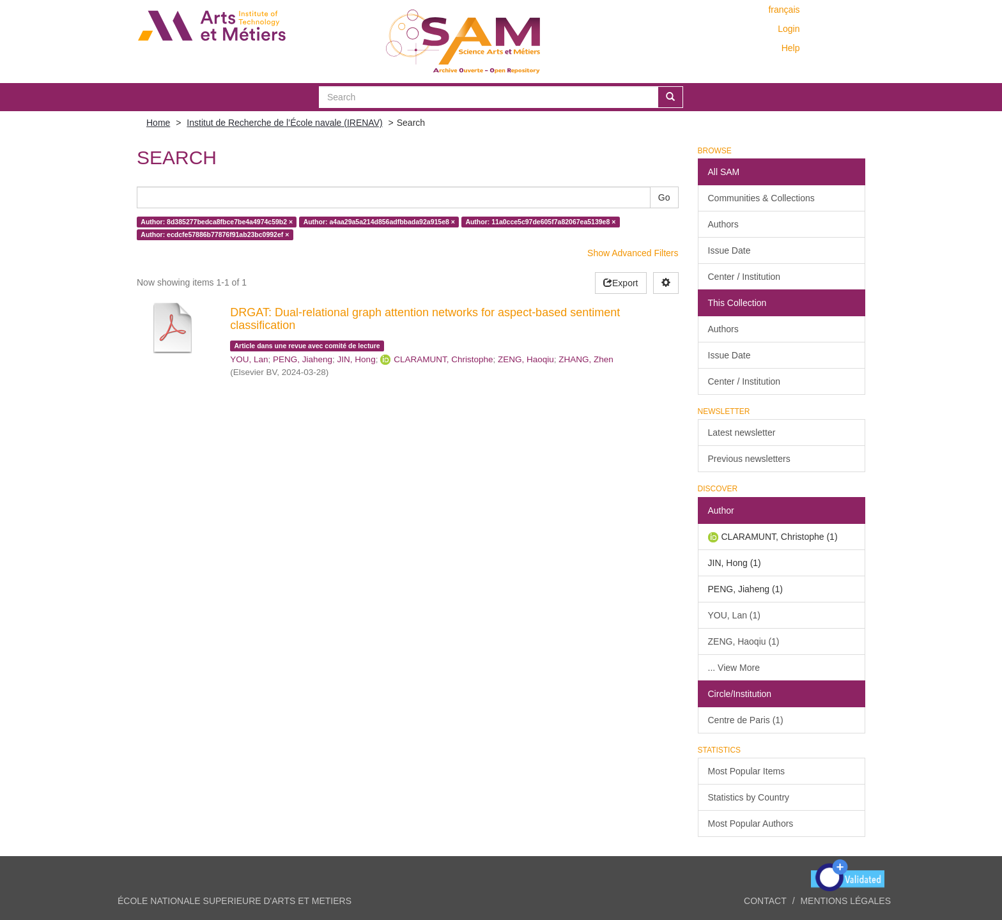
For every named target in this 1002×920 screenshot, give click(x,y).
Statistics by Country (749, 797)
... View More (734, 668)
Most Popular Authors (751, 823)
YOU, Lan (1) (734, 615)
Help (791, 48)
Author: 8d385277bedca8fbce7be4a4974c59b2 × (217, 222)
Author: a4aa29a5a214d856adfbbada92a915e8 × (379, 222)
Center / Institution (744, 277)
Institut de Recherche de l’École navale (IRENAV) (284, 123)
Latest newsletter (742, 432)
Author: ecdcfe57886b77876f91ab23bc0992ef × (215, 234)
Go (664, 197)
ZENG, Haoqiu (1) (744, 641)
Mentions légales (845, 901)
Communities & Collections (761, 198)
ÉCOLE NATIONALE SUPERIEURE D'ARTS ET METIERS (234, 901)
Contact (765, 901)
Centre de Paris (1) (745, 720)
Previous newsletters (749, 459)
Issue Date (729, 250)
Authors (723, 224)
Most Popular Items (746, 771)
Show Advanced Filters (632, 253)
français (783, 9)
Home (158, 123)
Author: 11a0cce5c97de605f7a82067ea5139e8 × (540, 222)
